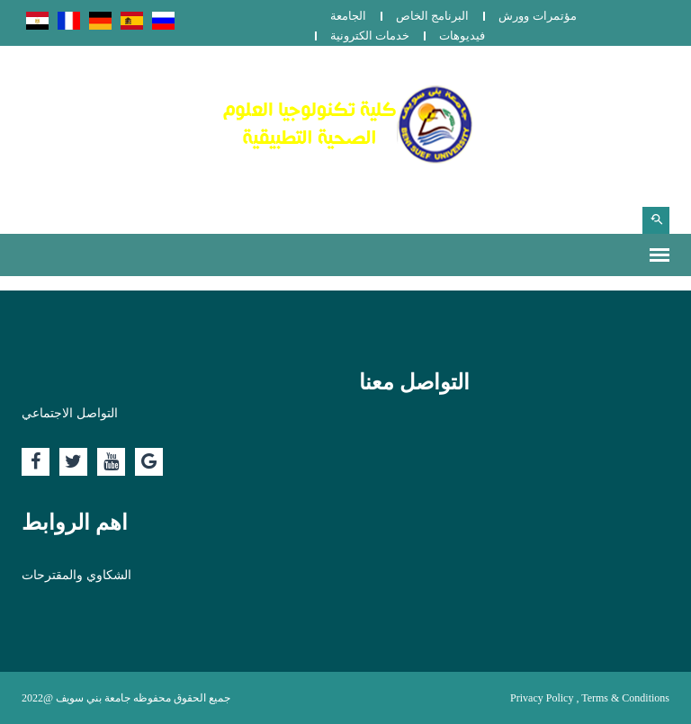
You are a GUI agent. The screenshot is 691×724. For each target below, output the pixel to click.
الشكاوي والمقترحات (76, 575)
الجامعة (348, 15)
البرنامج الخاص (432, 15)
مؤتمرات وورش (537, 15)
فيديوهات (462, 35)
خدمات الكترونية (369, 35)
